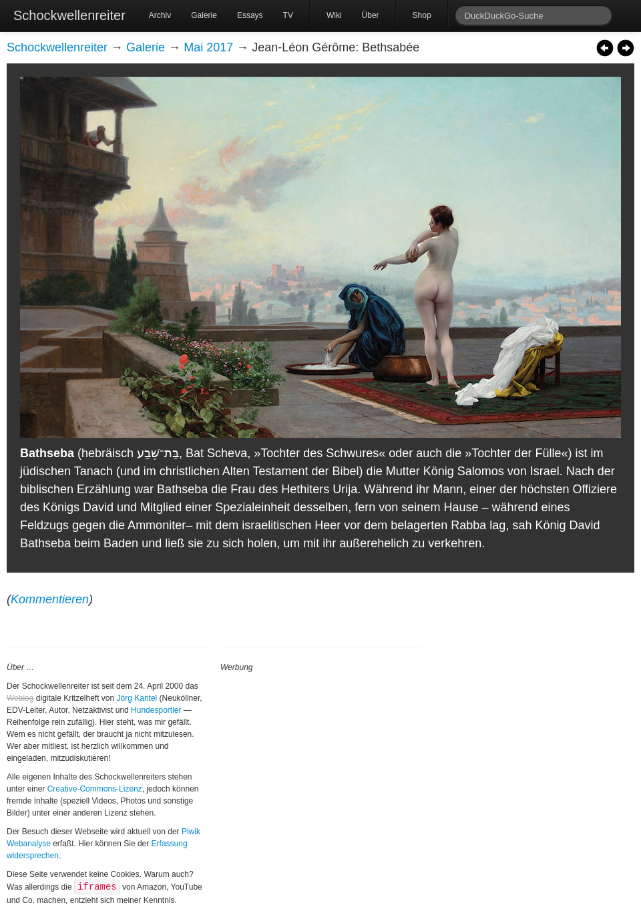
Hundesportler (156, 710)
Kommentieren (50, 599)
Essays (250, 15)
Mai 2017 (208, 47)
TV (288, 15)
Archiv (160, 15)
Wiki (334, 15)
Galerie (204, 15)
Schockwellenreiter (69, 15)
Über (370, 15)
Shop (422, 15)
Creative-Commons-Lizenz (94, 789)
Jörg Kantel (137, 698)
